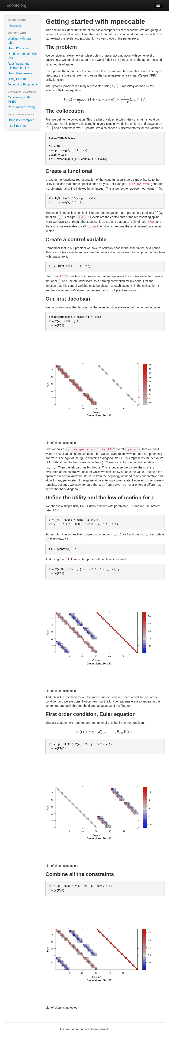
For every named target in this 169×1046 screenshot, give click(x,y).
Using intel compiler (21, 120)
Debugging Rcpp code (22, 84)
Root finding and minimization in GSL (21, 66)
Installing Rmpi (17, 125)
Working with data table (19, 40)
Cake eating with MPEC (19, 99)
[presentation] (82, 75)
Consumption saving (21, 107)
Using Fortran (17, 79)
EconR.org (16, 5)
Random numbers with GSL (23, 56)
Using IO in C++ (18, 48)
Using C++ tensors (20, 73)
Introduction (15, 25)
